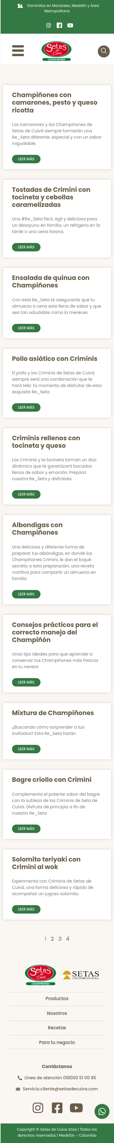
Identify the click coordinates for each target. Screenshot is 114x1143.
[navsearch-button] (104, 51)
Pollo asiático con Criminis (55, 358)
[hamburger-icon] (18, 51)
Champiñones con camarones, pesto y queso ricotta (55, 102)
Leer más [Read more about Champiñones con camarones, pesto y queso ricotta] (26, 158)
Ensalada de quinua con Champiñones (50, 281)
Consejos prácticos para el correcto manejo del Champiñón (55, 632)
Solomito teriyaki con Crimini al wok (46, 863)
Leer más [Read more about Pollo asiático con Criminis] (26, 407)
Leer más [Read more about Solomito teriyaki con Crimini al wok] (26, 909)
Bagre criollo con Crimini (52, 779)
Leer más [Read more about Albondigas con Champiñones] (26, 594)
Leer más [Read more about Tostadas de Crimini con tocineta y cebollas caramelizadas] (26, 247)
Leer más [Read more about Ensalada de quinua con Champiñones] (26, 327)
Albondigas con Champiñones (37, 529)
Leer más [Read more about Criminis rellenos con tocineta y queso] (26, 494)
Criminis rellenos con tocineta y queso (46, 442)
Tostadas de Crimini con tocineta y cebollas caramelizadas (51, 197)
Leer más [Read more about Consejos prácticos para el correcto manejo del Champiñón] (26, 682)
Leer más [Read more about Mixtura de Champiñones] (26, 748)
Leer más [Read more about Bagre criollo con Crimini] (26, 828)
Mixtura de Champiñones (53, 712)
